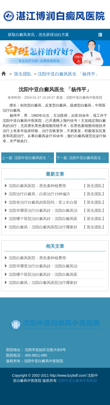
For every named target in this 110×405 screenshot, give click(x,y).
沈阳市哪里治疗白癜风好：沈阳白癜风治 (42, 210)
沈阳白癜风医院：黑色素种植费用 (37, 186)
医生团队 (23, 74)
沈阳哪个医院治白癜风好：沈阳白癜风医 (42, 218)
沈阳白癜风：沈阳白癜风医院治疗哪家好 (42, 227)
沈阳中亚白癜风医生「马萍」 (37, 158)
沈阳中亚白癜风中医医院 (77, 380)
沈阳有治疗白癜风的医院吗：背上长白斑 (42, 202)
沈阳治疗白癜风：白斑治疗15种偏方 (39, 194)
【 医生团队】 (94, 186)
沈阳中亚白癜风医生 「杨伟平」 (69, 74)
